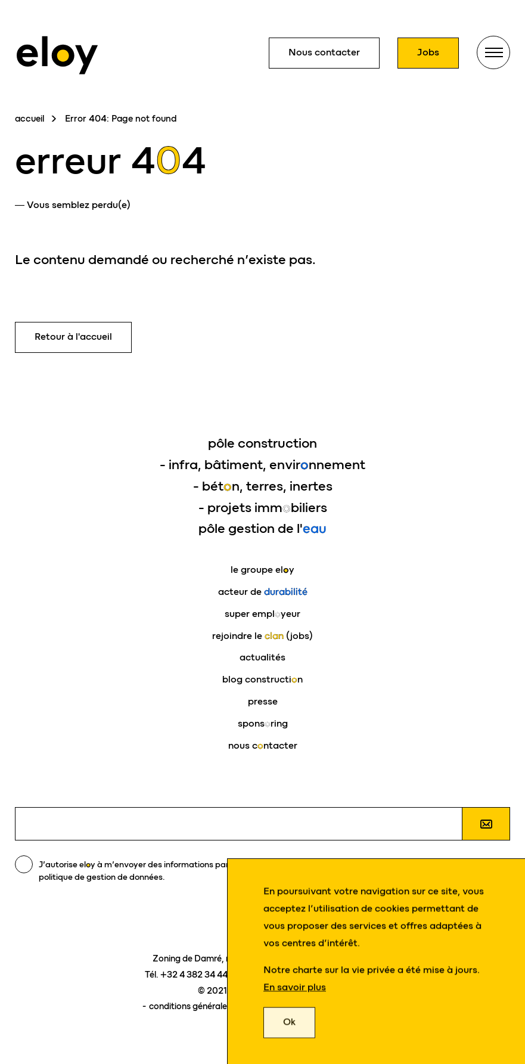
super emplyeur (262, 613)
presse (263, 701)
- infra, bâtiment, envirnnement (262, 465)
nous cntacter (262, 745)
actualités (262, 657)
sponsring (263, 723)
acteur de (262, 591)
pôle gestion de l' (262, 528)
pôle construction (262, 443)
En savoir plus (294, 989)
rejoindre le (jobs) (262, 635)
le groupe (262, 569)
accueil (30, 118)
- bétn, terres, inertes (263, 486)
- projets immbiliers (262, 508)
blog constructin (262, 679)
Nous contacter (324, 52)
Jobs (428, 52)
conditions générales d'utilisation (215, 1006)
